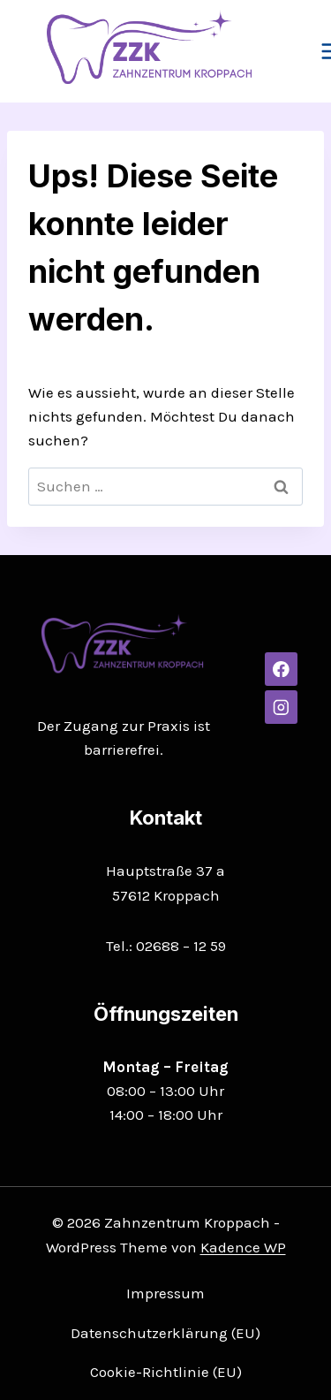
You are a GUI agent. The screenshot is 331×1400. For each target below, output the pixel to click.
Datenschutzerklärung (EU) (165, 1333)
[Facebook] (281, 668)
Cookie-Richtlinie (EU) (166, 1372)
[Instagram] (281, 706)
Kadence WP (243, 1247)
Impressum (165, 1293)
